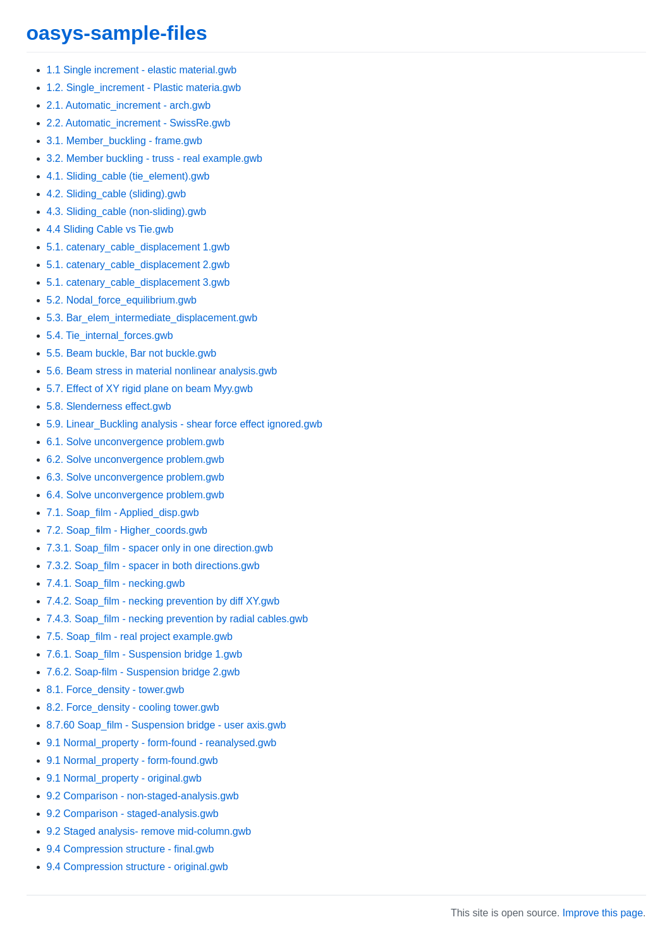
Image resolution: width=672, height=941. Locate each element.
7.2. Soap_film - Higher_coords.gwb (127, 530)
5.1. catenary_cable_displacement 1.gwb (138, 247)
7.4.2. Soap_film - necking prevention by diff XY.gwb (163, 601)
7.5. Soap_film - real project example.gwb (140, 636)
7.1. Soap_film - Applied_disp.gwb (123, 512)
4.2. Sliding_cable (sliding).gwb (116, 193)
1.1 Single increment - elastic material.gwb (142, 70)
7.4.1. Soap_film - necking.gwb (116, 583)
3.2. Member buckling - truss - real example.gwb (154, 158)
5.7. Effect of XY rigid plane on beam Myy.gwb (150, 388)
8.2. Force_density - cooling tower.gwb (133, 707)
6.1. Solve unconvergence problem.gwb (135, 441)
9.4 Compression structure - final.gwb (130, 849)
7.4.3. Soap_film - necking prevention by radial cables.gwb (178, 618)
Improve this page (603, 912)
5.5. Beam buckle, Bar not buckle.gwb (132, 353)
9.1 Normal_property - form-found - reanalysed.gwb (162, 742)
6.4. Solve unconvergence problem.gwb (135, 494)
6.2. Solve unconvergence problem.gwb (135, 459)
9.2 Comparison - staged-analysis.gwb (133, 813)
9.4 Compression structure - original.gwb (137, 866)
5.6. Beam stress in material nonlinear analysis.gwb (162, 371)
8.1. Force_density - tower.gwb (116, 689)
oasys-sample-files (117, 33)
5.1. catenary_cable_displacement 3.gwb (138, 282)
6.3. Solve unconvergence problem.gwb (135, 477)
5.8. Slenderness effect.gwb (109, 406)
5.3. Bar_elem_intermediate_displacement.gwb (152, 317)
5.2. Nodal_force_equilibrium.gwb (122, 300)
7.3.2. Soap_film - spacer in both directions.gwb (153, 565)
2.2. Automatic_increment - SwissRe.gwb (139, 123)
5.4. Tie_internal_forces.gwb (110, 335)
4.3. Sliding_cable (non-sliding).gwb (127, 211)
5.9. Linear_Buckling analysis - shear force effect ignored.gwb (184, 424)
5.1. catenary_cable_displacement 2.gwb (138, 264)
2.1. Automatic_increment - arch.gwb (129, 105)
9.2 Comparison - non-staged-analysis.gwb (143, 795)
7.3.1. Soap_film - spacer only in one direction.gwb (160, 548)
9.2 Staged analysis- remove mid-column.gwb (149, 831)
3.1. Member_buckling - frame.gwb (124, 140)
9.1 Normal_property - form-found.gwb (132, 760)
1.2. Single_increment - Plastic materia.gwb (144, 87)
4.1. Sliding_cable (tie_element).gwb (128, 176)
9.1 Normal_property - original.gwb (124, 778)
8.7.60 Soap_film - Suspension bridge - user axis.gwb (166, 725)
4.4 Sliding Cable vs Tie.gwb (110, 229)
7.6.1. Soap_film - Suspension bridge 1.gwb (145, 654)
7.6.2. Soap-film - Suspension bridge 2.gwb (143, 672)
